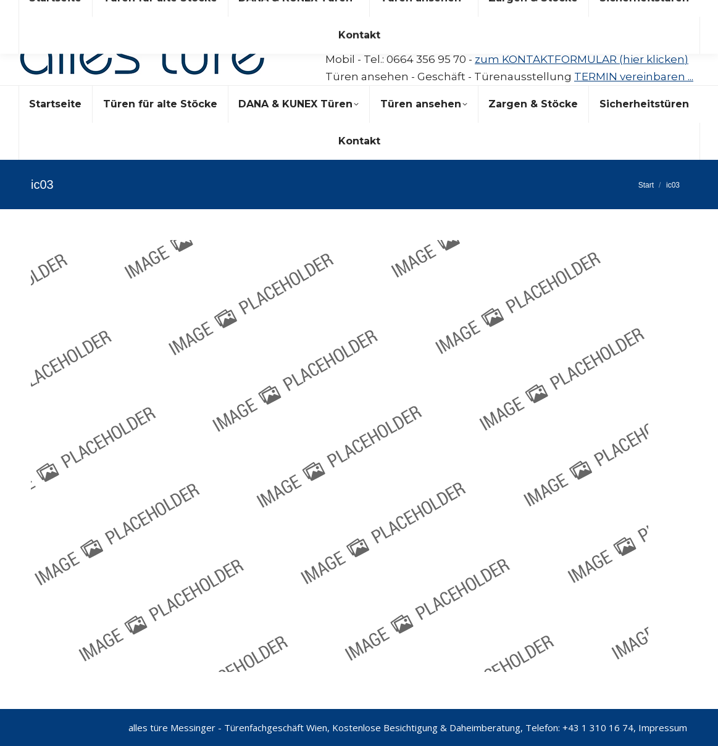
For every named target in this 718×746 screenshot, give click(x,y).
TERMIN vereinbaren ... (633, 76)
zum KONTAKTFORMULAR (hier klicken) (581, 59)
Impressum (662, 727)
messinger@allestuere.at (430, 29)
